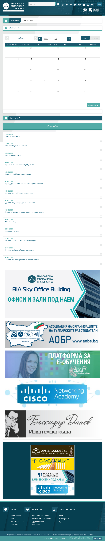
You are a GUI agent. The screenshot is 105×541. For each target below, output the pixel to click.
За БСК (14, 509)
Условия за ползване (61, 535)
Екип (12, 518)
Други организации (39, 522)
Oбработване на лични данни (81, 535)
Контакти (14, 524)
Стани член (36, 525)
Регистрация (64, 519)
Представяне (16, 515)
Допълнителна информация (79, 538)
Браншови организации (41, 515)
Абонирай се (93, 105)
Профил (62, 522)
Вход (61, 515)
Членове (37, 509)
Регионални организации (42, 518)
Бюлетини (28, 20)
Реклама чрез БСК (17, 521)
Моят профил (67, 509)
